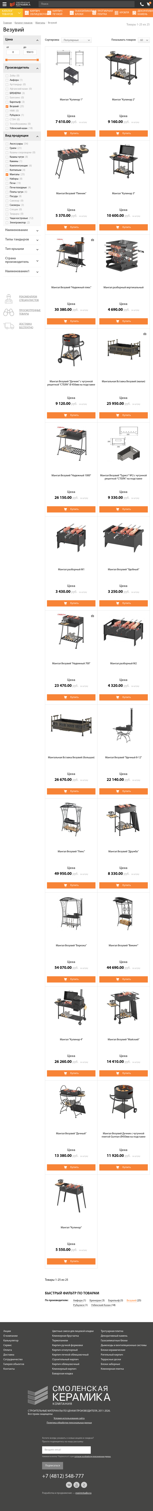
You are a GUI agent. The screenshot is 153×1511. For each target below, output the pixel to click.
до (24, 47)
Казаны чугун (19, 157)
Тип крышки (14, 249)
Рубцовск (17, 115)
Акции (7, 1331)
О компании (10, 1336)
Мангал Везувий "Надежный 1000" (71, 475)
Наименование (16, 230)
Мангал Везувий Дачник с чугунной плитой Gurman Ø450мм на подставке (123, 1135)
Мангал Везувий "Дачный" (71, 1133)
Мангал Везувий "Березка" (71, 945)
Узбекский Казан (101, 1305)
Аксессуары (19, 144)
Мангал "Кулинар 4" (71, 1039)
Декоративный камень (114, 1336)
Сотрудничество (13, 1359)
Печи (15, 183)
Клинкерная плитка (112, 1369)
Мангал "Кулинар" (71, 1227)
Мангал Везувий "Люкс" (71, 851)
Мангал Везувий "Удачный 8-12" (123, 757)
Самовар (16, 200)
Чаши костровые (21, 218)
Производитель (17, 67)
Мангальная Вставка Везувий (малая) (123, 381)
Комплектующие (21, 165)
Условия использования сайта (69, 1418)
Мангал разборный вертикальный (124, 287)
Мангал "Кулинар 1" (71, 99)
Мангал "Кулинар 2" (123, 99)
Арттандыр (18, 84)
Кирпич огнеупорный (65, 1350)
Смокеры (17, 205)
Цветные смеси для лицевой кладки (73, 1331)
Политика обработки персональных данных (69, 1423)
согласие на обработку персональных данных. (92, 1457)
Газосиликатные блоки (114, 1340)
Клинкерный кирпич (64, 1369)
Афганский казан (21, 89)
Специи (16, 209)
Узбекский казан (21, 128)
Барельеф (17, 102)
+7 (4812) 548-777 (142, 4)
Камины (16, 161)
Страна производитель (17, 260)
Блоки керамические (113, 1350)
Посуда (16, 196)
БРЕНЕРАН (17, 93)
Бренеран (96, 1300)
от (8, 47)
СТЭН (15, 119)
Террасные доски (111, 1359)
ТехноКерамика (20, 124)
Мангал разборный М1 (71, 569)
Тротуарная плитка (112, 1331)
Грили (16, 148)
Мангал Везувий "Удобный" (123, 569)
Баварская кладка (62, 1373)
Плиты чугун (18, 192)
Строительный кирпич (65, 1359)
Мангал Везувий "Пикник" (71, 193)
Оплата (7, 1350)
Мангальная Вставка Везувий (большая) (71, 757)
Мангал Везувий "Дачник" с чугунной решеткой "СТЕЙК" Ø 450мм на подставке (71, 383)
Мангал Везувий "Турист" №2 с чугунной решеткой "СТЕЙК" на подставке (123, 477)
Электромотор (20, 222)
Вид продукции (17, 135)
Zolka (14, 75)
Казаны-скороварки (22, 152)
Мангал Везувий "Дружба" (123, 851)
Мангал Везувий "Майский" (123, 1039)
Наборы (16, 179)
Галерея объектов (13, 1364)
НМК (14, 111)
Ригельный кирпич (112, 1354)
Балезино (17, 97)
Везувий (17, 106)
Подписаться (52, 1466)
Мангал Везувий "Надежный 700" (71, 663)
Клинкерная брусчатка (65, 1336)
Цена (9, 39)
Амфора (16, 80)
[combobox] (76, 40)
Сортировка (52, 40)
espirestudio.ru (83, 1493)
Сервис (7, 1345)
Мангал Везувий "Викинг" (123, 945)
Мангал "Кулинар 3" (123, 193)
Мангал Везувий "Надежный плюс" (71, 287)
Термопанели (60, 1340)
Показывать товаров (123, 40)
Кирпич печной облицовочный (70, 1354)
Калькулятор (10, 1340)
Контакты (9, 1369)
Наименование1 (17, 271)
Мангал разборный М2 (123, 663)
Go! (130, 4)
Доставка (8, 1354)
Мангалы (17, 174)
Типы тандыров (17, 239)
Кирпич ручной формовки (67, 1345)
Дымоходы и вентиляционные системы (124, 1345)
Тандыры (16, 214)
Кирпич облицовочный (65, 1364)
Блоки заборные (110, 1364)
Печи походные (20, 187)
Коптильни (17, 170)
